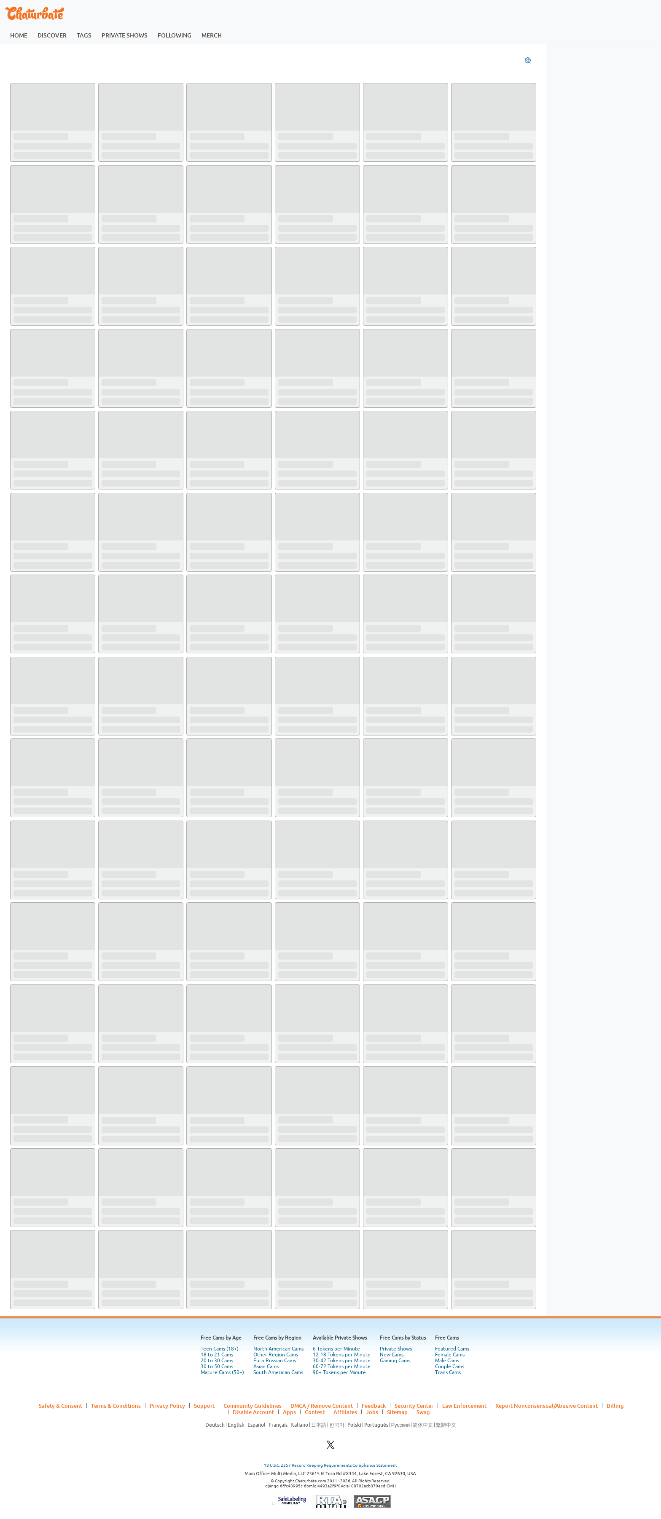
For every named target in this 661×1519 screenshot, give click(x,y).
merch (212, 35)
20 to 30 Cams (217, 1361)
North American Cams (278, 1349)
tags (84, 35)
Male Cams (447, 1361)
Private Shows (396, 1349)
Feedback (374, 1405)
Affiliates (345, 1412)
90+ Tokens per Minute (339, 1372)
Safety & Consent (60, 1405)
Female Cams (450, 1355)
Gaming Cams (395, 1361)
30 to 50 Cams (217, 1366)
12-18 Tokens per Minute (342, 1355)
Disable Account (253, 1412)
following (174, 35)
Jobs (372, 1412)
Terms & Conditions (116, 1405)
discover (52, 35)
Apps (289, 1412)
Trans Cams (448, 1372)
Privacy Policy (167, 1405)
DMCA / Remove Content (321, 1405)
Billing (615, 1405)
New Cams (391, 1355)
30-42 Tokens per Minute (342, 1361)
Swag (423, 1412)
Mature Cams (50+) (222, 1372)
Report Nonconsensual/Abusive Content (546, 1405)
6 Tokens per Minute (336, 1349)
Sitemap (397, 1412)
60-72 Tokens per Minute (342, 1366)
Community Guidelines (252, 1405)
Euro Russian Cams (274, 1361)
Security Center (414, 1405)
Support (204, 1405)
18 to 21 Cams (217, 1355)
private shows (125, 35)
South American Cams (278, 1372)
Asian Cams (266, 1366)
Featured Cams (452, 1349)
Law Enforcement (464, 1405)
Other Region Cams (275, 1355)
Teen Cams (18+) (220, 1349)
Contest (315, 1412)
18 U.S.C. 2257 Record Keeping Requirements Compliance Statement (330, 1465)
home (18, 35)
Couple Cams (449, 1366)
